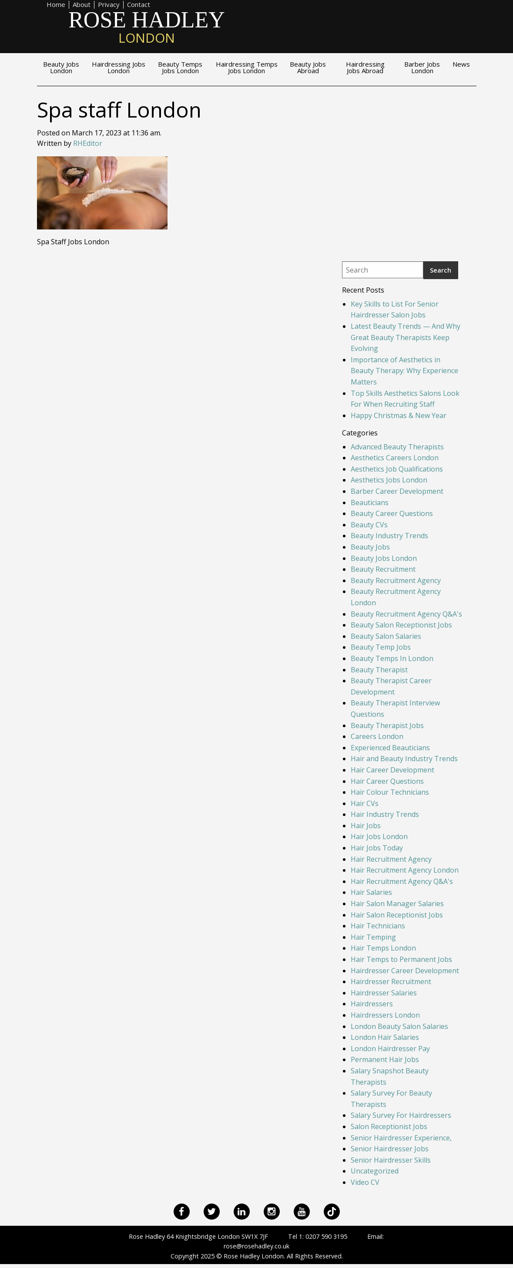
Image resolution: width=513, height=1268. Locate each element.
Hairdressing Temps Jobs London (247, 68)
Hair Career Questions (387, 781)
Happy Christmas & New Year (398, 415)
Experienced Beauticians (390, 747)
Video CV (365, 1182)
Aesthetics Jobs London (389, 480)
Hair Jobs (366, 825)
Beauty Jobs (370, 547)
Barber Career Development (397, 491)
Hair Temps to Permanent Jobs (401, 959)
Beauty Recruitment (383, 569)
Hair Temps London (383, 948)
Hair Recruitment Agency (391, 859)
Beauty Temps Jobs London (180, 68)
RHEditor (87, 143)
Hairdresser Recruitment (391, 981)
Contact (138, 5)
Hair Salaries (371, 892)
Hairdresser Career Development (405, 970)
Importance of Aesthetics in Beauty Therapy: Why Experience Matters (404, 371)
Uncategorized (375, 1171)
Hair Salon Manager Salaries (397, 903)
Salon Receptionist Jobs (389, 1126)
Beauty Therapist (379, 669)
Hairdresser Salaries (384, 993)
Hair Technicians (378, 926)
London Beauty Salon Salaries (399, 1026)
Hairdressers (372, 1003)
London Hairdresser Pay (390, 1048)
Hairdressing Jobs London (118, 68)
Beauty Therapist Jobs (387, 725)
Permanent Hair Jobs (385, 1059)
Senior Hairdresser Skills (391, 1160)
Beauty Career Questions (392, 513)
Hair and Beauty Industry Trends (404, 758)
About (82, 5)
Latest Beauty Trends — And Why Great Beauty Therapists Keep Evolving (405, 337)
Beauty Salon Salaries (386, 636)
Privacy (109, 5)
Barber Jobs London (422, 68)
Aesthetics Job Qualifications (397, 469)
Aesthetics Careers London (395, 457)
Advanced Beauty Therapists (397, 447)
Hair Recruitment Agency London (405, 870)
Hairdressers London (385, 1015)
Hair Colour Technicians (390, 792)
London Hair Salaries (385, 1037)
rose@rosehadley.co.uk (256, 1246)
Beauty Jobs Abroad (308, 68)
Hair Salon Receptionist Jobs (397, 915)
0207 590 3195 (326, 1236)
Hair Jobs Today (377, 848)
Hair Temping (373, 937)
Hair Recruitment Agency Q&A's (402, 881)
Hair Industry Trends (385, 814)
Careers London (377, 736)
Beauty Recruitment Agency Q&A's (406, 614)
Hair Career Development (392, 770)
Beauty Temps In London (392, 658)
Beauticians (370, 502)
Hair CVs (365, 803)
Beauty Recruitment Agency (396, 580)
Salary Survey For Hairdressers (401, 1115)
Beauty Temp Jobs (381, 647)
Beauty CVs (369, 524)
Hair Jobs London (379, 836)
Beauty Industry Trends (389, 535)
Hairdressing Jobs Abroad (365, 68)
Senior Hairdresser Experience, (401, 1138)
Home (56, 5)
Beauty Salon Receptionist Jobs (401, 625)
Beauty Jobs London (61, 68)
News (461, 64)
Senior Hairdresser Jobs (390, 1148)
